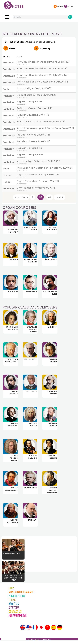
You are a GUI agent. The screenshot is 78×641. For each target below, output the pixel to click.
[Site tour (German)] (60, 628)
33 (40, 197)
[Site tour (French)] (35, 628)
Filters (12, 48)
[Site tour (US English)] (29, 628)
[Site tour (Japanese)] (41, 628)
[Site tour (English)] (23, 628)
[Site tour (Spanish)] (53, 628)
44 (49, 197)
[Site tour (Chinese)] (47, 628)
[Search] (70, 17)
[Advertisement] (39, 26)
